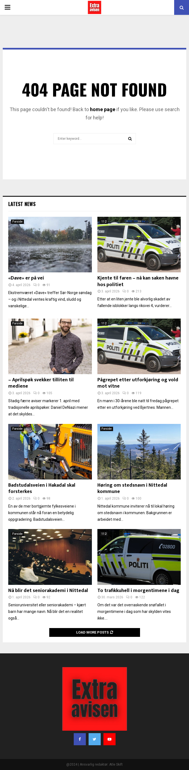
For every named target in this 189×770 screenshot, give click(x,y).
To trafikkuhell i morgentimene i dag (138, 591)
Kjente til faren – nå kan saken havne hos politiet (138, 281)
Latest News (21, 203)
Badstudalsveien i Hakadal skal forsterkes (41, 488)
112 (104, 221)
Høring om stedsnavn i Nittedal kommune (132, 488)
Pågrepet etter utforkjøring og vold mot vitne (137, 383)
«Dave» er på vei (26, 278)
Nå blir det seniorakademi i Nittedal (48, 591)
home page (102, 109)
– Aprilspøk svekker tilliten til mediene (41, 383)
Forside (17, 221)
